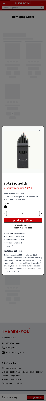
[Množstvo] (23, 213)
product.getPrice (23, 220)
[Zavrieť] (39, 130)
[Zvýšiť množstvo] (41, 213)
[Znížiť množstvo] (4, 213)
